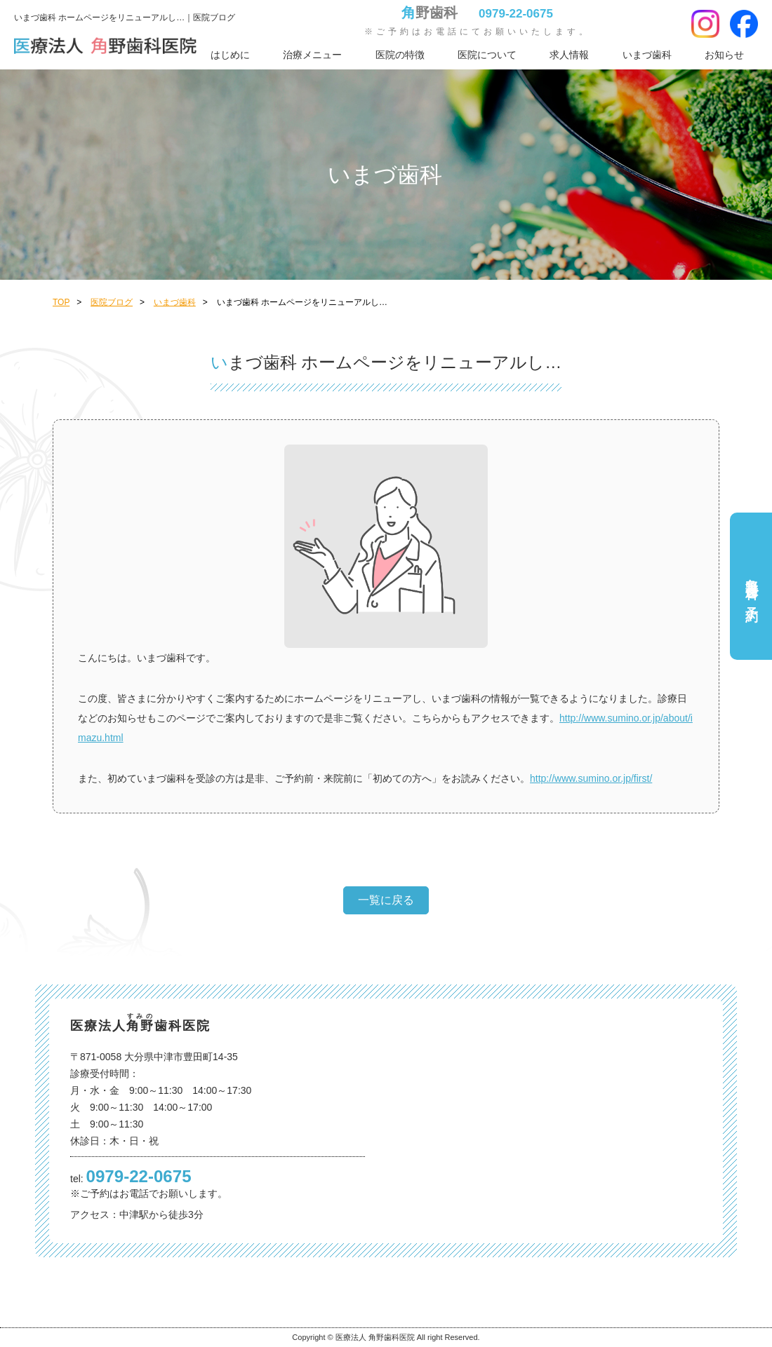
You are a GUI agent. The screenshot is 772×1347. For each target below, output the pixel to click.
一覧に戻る (386, 900)
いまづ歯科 (647, 54)
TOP (61, 302)
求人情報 (569, 54)
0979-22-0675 (516, 13)
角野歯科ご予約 (752, 586)
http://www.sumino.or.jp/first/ (591, 778)
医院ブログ (112, 302)
